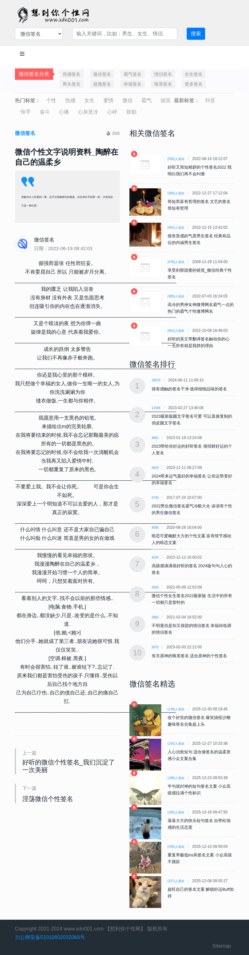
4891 (155, 438)
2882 (155, 617)
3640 (155, 587)
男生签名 (71, 84)
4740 (155, 497)
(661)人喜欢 (176, 330)
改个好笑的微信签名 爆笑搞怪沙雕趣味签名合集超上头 (199, 721)
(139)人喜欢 (176, 709)
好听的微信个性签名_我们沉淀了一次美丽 (68, 766)
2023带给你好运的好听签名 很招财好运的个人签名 (192, 449)
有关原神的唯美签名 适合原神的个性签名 (189, 655)
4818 (155, 468)
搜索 (196, 33)
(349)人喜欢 (176, 846)
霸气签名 (133, 74)
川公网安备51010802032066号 (50, 937)
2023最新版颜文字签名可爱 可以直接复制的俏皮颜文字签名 (192, 419)
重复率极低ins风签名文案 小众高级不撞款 (200, 858)
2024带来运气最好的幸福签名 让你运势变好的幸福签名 (192, 479)
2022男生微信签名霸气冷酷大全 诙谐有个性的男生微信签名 (192, 509)
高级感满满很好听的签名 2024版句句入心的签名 (192, 569)
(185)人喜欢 (176, 812)
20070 (156, 380)
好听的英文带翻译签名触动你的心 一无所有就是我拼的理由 (199, 342)
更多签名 (194, 84)
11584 (156, 408)
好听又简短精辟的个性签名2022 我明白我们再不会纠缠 (200, 170)
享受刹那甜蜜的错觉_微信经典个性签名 (200, 273)
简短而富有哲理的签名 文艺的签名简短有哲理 (199, 205)
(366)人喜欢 (176, 193)
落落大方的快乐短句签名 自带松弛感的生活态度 (199, 824)
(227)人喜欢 (176, 881)
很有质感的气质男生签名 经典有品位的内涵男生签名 (199, 239)
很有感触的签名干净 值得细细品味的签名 (189, 389)
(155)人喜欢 (176, 743)
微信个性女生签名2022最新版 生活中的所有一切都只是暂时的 (192, 599)
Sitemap (221, 946)
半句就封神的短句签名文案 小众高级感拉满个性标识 (199, 789)
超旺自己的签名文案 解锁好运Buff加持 (201, 892)
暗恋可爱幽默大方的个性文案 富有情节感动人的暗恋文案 (192, 539)
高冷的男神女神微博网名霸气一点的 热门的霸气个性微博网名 (201, 308)
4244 (155, 557)
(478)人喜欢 (176, 262)
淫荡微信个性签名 (47, 799)
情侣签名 (163, 74)
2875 (155, 647)
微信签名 (102, 74)
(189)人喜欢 (176, 778)
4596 (155, 527)
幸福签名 (133, 84)
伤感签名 (71, 74)
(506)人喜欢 (176, 159)
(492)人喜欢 (176, 227)
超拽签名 (102, 84)
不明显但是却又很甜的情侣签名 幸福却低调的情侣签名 (192, 629)
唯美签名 (163, 84)
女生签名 (194, 74)
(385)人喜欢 (176, 296)
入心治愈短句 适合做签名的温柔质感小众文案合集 (199, 755)
